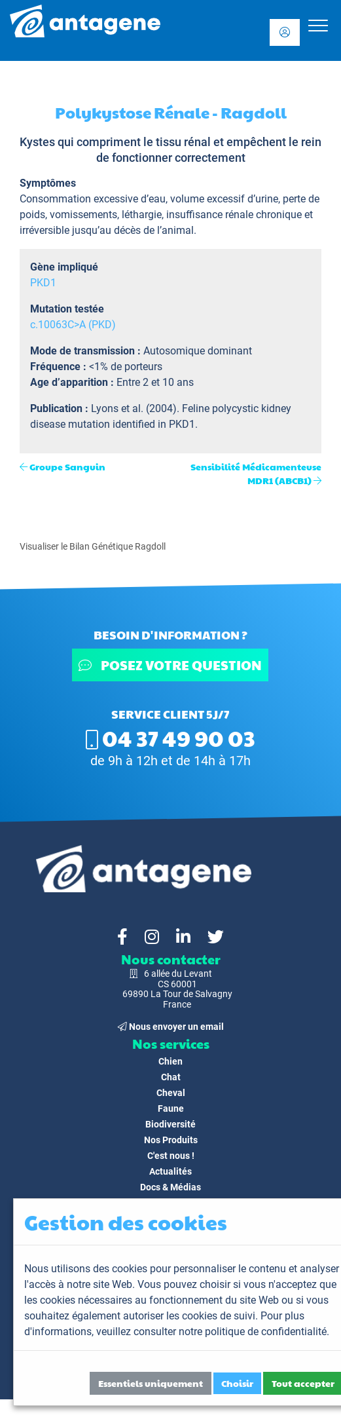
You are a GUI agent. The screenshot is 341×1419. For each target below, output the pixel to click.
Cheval (170, 1093)
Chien (170, 1061)
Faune (171, 1108)
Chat (171, 1077)
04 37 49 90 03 (170, 737)
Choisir (237, 1383)
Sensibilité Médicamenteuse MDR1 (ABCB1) (255, 473)
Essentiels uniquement (150, 1383)
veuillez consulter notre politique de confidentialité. (212, 1331)
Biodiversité (170, 1124)
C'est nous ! (170, 1155)
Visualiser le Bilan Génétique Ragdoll (93, 546)
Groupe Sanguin (67, 466)
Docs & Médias (170, 1187)
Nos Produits (171, 1140)
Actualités (170, 1171)
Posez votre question (170, 665)
